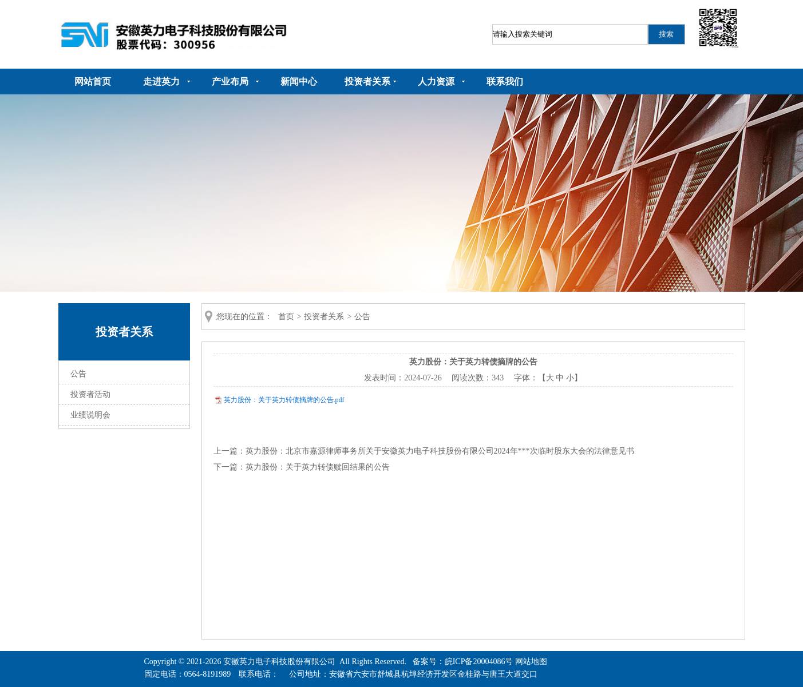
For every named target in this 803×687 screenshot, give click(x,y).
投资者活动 (90, 394)
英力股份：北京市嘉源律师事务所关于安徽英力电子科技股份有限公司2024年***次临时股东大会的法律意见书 (440, 451)
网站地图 (531, 661)
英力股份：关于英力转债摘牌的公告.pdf (284, 400)
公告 (78, 374)
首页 (286, 316)
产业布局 (230, 81)
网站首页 (92, 81)
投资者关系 (367, 81)
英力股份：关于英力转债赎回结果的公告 (318, 467)
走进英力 (161, 81)
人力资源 (436, 81)
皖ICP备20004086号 (479, 661)
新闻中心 (298, 81)
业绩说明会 (90, 415)
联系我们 (504, 81)
